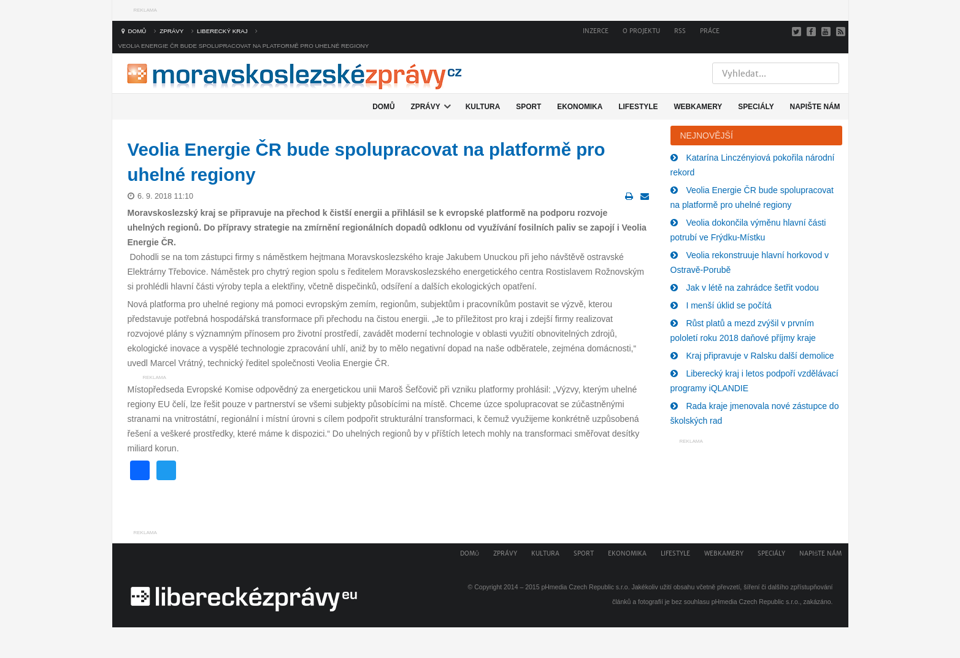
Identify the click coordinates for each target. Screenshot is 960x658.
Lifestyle (675, 553)
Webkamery (723, 553)
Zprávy (505, 553)
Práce (710, 31)
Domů (469, 553)
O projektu (641, 31)
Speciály (771, 553)
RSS (680, 31)
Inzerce (596, 31)
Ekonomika (627, 553)
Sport (584, 553)
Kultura (545, 553)
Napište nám (820, 553)
